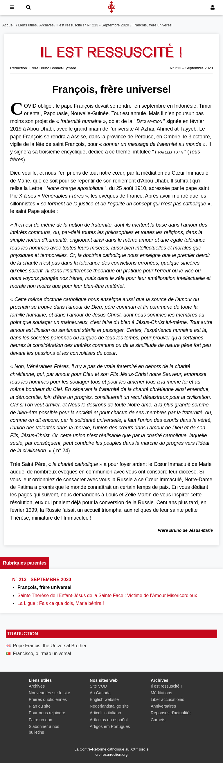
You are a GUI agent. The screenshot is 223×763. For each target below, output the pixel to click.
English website (104, 699)
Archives (46, 25)
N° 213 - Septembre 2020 (108, 25)
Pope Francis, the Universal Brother (49, 645)
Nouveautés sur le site (49, 692)
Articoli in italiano (105, 712)
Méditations (161, 692)
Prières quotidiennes (48, 699)
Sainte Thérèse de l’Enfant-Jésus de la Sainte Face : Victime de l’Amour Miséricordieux (107, 595)
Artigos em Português (110, 726)
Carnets (158, 719)
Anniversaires (163, 706)
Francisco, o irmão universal (42, 653)
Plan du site (40, 706)
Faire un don (40, 719)
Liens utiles (27, 25)
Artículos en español (108, 719)
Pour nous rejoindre (47, 712)
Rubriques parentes (24, 563)
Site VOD (98, 686)
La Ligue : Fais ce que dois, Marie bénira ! (60, 603)
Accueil (8, 25)
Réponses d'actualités (171, 712)
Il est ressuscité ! (70, 25)
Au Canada (100, 692)
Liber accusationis (167, 699)
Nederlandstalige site (109, 706)
